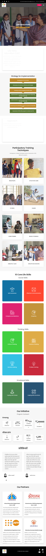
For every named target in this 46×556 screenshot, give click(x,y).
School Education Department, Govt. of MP (12, 504)
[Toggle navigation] (43, 5)
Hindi (39, 5)
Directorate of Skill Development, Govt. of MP (33, 504)
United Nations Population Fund (12, 530)
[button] (6, 480)
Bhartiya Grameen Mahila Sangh (33, 530)
